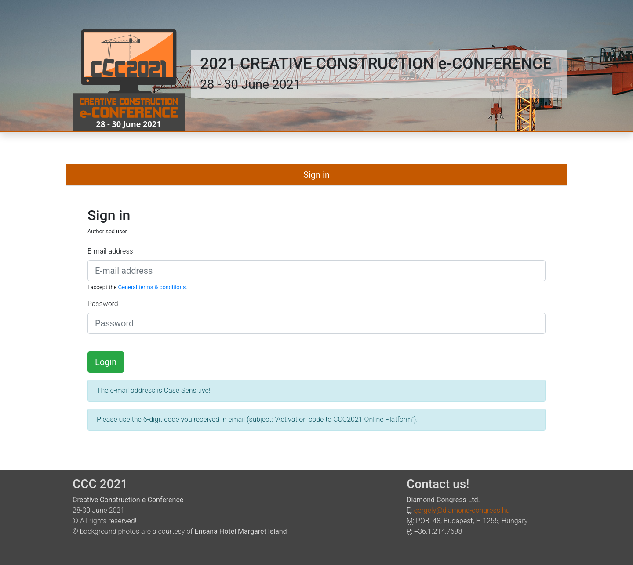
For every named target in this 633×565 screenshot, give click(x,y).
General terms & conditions (152, 287)
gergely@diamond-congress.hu (461, 510)
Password (102, 304)
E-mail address (110, 251)
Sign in (316, 175)
